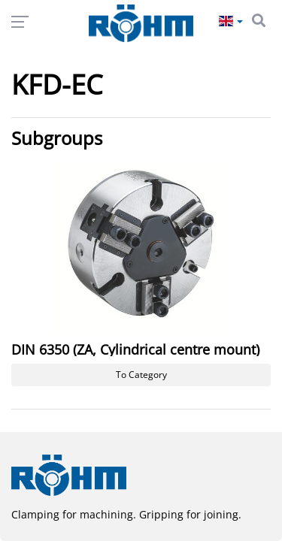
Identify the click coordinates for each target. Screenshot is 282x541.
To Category (141, 374)
